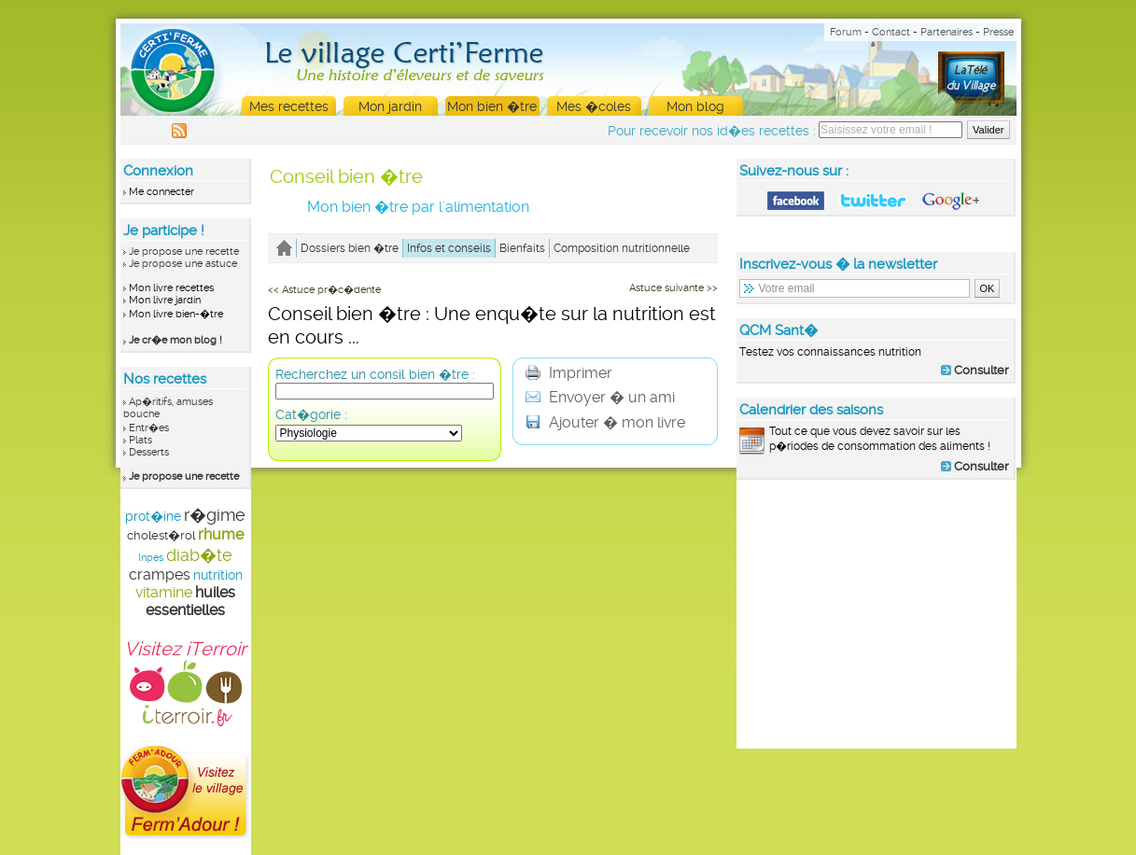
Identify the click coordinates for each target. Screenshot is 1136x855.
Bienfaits (522, 248)
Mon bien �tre (492, 106)
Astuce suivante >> (673, 288)
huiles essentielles (190, 601)
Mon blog (695, 106)
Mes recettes (289, 106)
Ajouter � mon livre (605, 422)
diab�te (199, 555)
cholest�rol (161, 535)
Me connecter (161, 192)
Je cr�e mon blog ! (175, 340)
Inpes (150, 558)
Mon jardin (390, 106)
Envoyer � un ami (600, 397)
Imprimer (569, 373)
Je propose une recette (184, 251)
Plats (140, 440)
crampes (159, 574)
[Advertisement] (876, 613)
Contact (891, 32)
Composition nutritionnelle (622, 248)
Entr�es (149, 428)
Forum (846, 32)
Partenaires (946, 32)
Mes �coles (593, 106)
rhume (221, 534)
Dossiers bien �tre (350, 248)
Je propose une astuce (183, 264)
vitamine (163, 592)
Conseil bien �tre (346, 176)
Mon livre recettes (171, 288)
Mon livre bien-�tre (176, 314)
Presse (998, 32)
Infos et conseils (449, 248)
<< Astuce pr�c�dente (324, 290)
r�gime (214, 515)
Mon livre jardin (165, 300)
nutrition (218, 575)
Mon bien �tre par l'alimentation (418, 207)
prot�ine (153, 516)
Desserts (149, 452)
